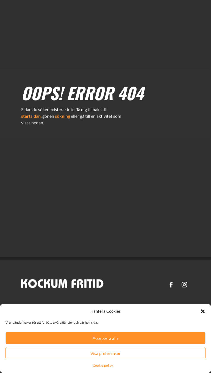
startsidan (31, 114)
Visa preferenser (105, 353)
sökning (62, 114)
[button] (203, 311)
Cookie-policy (103, 365)
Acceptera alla (106, 338)
